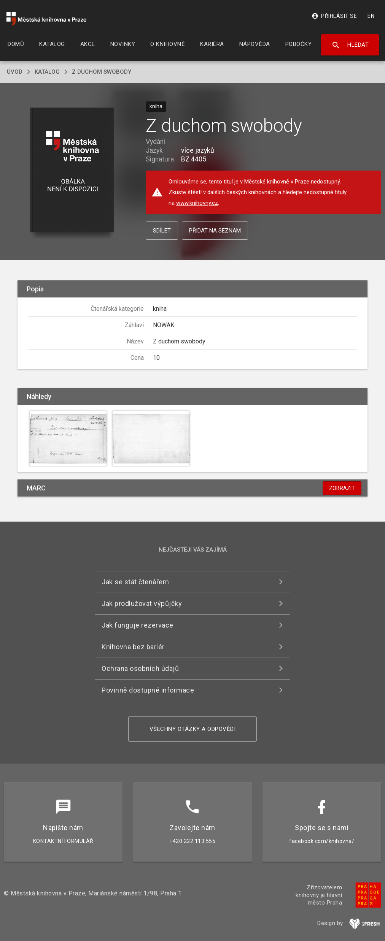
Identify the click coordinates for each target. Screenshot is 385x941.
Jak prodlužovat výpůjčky (142, 603)
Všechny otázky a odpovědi (193, 729)
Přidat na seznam (215, 230)
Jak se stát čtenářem (135, 582)
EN (371, 16)
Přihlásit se (334, 16)
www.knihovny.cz (197, 202)
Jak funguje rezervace (137, 625)
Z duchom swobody (101, 71)
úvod (14, 71)
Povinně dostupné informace (148, 690)
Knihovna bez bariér (133, 647)
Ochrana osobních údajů (140, 668)
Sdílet (162, 230)
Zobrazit (342, 488)
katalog (47, 71)
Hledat (350, 45)
